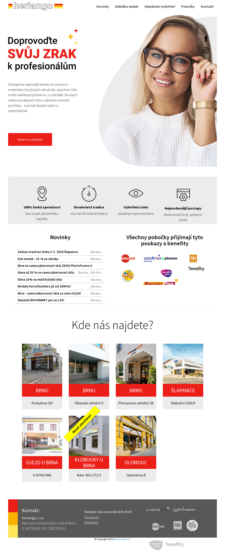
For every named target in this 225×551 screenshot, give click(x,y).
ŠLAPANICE (183, 390)
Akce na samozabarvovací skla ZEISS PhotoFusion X (60, 266)
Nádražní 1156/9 (183, 403)
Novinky (102, 6)
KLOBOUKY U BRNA (89, 462)
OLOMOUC (136, 462)
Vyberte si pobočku (30, 139)
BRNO (42, 390)
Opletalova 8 (136, 475)
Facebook (91, 517)
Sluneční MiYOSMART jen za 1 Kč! (60, 300)
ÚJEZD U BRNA (42, 462)
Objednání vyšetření (159, 6)
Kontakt (207, 6)
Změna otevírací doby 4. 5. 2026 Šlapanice (60, 252)
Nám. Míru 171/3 (89, 475)
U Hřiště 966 (42, 475)
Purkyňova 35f (42, 403)
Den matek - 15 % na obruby (60, 259)
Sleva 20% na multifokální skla (60, 279)
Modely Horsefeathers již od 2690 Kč (60, 286)
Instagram (91, 522)
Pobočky (188, 6)
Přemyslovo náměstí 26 (136, 403)
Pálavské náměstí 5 (89, 403)
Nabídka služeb (126, 6)
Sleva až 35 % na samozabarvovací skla (54, 272)
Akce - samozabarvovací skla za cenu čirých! (60, 293)
